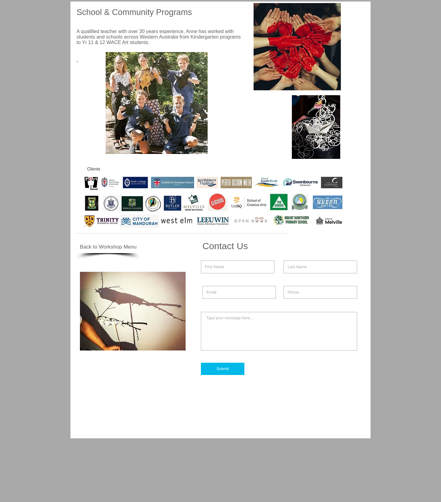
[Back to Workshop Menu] (108, 247)
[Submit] (222, 369)
